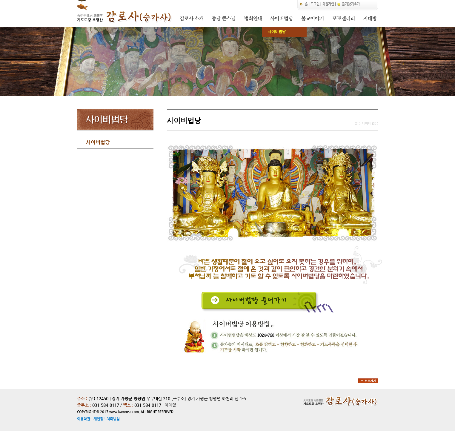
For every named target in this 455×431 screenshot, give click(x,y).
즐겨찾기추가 (348, 4)
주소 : (82, 398)
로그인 (314, 4)
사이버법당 (274, 31)
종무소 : (84, 405)
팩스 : (128, 405)
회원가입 (328, 4)
